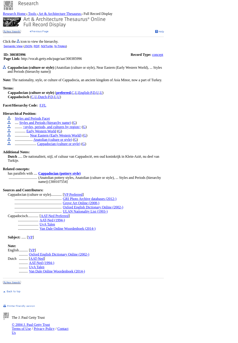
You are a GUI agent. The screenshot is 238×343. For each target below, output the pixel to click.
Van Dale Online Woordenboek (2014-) (68, 228)
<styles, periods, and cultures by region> (52, 127)
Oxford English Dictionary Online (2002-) (93, 207)
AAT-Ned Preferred (55, 216)
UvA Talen (47, 224)
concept (157, 54)
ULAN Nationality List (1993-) (85, 211)
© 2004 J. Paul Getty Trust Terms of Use (31, 327)
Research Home (14, 14)
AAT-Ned (37, 258)
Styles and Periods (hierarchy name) (45, 123)
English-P (85, 93)
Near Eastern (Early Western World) (55, 135)
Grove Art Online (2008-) (81, 203)
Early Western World (41, 131)
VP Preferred (73, 194)
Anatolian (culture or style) (52, 139)
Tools (32, 14)
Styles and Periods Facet (32, 118)
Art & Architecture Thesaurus (60, 14)
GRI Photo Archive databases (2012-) (89, 199)
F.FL (43, 105)
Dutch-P (44, 97)
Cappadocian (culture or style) (58, 144)
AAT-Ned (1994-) (52, 220)
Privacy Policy (44, 329)
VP (30, 237)
